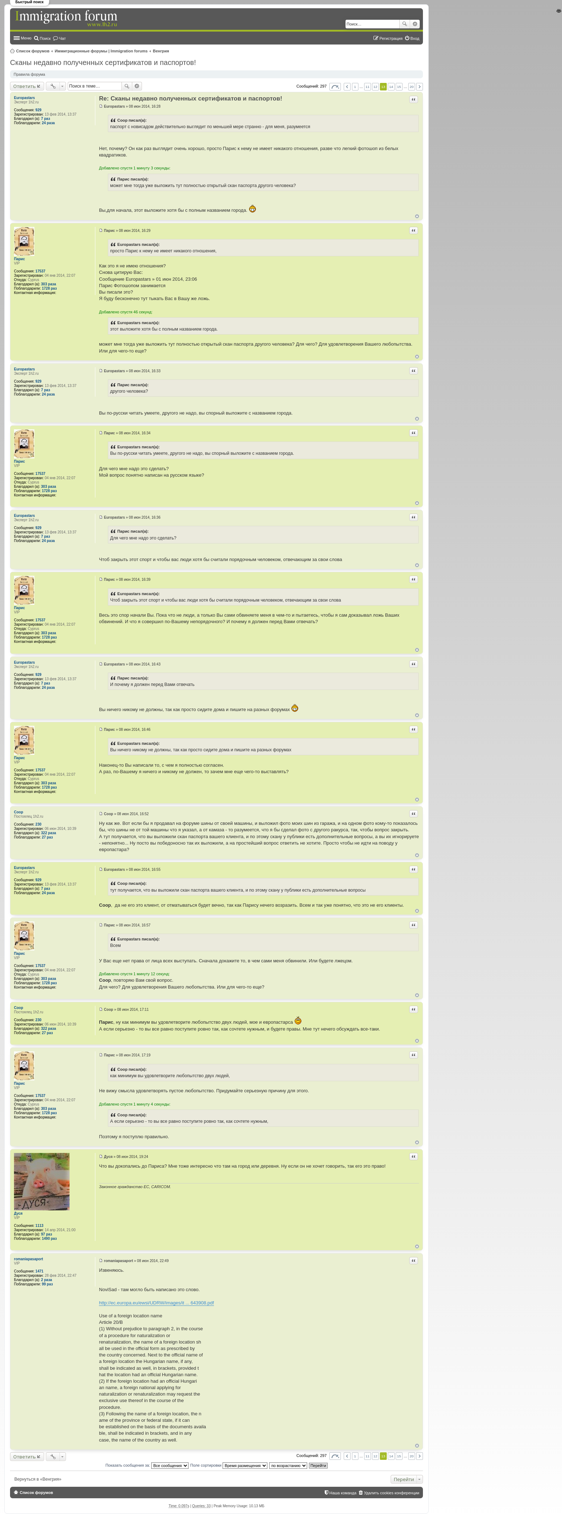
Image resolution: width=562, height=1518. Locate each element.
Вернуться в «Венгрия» (37, 1479)
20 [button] (412, 87)
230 (38, 824)
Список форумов (32, 51)
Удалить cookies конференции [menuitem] (391, 1493)
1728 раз (49, 288)
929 (38, 110)
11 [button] (368, 87)
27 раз (47, 837)
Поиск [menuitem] (45, 38)
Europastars (24, 98)
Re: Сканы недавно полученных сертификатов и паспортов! (190, 98)
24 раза (48, 123)
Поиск (404, 24)
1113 (39, 1226)
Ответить (24, 86)
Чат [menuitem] (62, 38)
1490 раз (49, 1239)
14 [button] (391, 87)
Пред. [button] (347, 86)
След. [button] (419, 86)
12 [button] (375, 87)
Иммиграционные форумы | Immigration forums (101, 51)
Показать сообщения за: (147, 1465)
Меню (26, 38)
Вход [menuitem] (414, 38)
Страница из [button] (335, 86)
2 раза (46, 1280)
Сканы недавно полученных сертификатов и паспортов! (103, 62)
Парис (19, 259)
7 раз (45, 119)
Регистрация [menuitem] (391, 38)
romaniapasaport (28, 1259)
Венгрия (161, 51)
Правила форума (29, 74)
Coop (18, 812)
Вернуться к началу (417, 216)
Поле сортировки (228, 1465)
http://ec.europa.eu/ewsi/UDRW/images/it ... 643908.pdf (156, 1303)
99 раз (47, 1284)
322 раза (48, 833)
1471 (39, 1271)
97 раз (46, 1234)
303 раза (48, 284)
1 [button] (355, 87)
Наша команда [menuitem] (342, 1493)
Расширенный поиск (415, 24)
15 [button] (399, 87)
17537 (40, 271)
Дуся (18, 1213)
